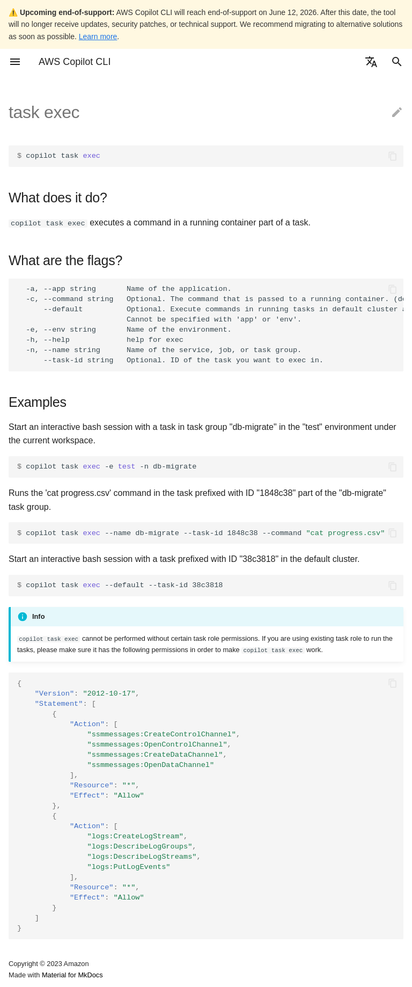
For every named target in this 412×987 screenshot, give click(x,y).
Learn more (98, 36)
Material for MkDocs (72, 975)
